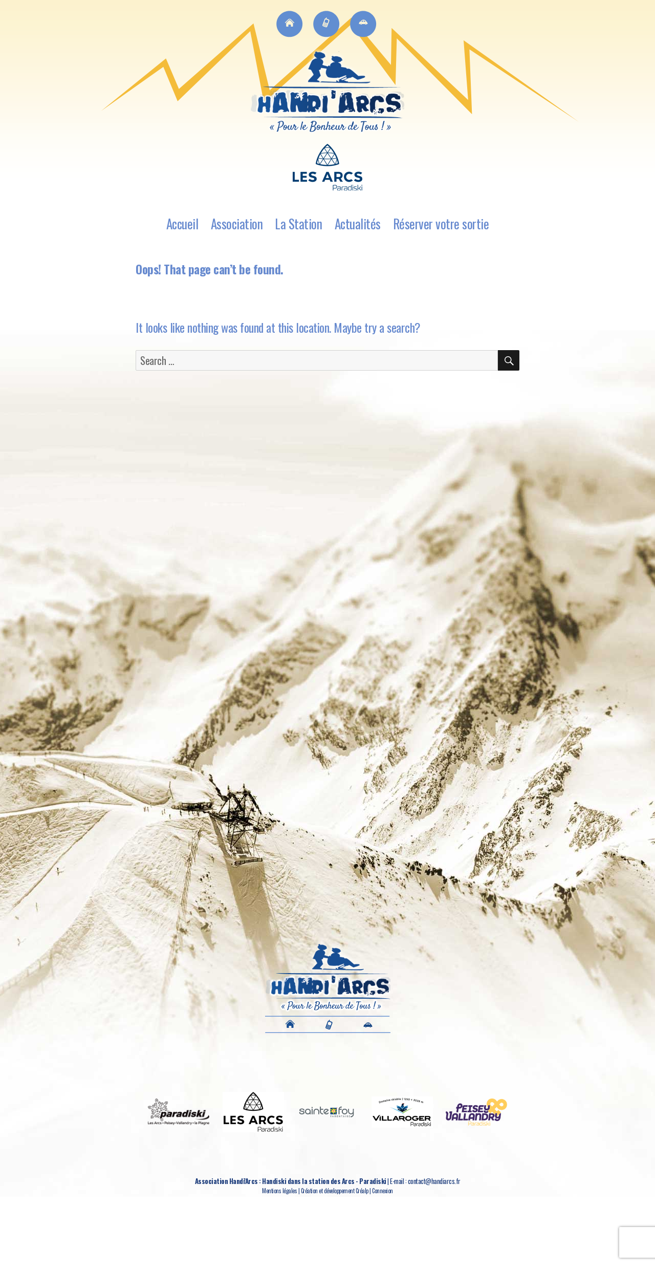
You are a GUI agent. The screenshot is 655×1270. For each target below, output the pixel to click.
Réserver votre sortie (441, 223)
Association (237, 223)
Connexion (382, 1191)
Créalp (362, 1191)
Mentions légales (279, 1191)
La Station (298, 223)
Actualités (358, 223)
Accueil (182, 223)
